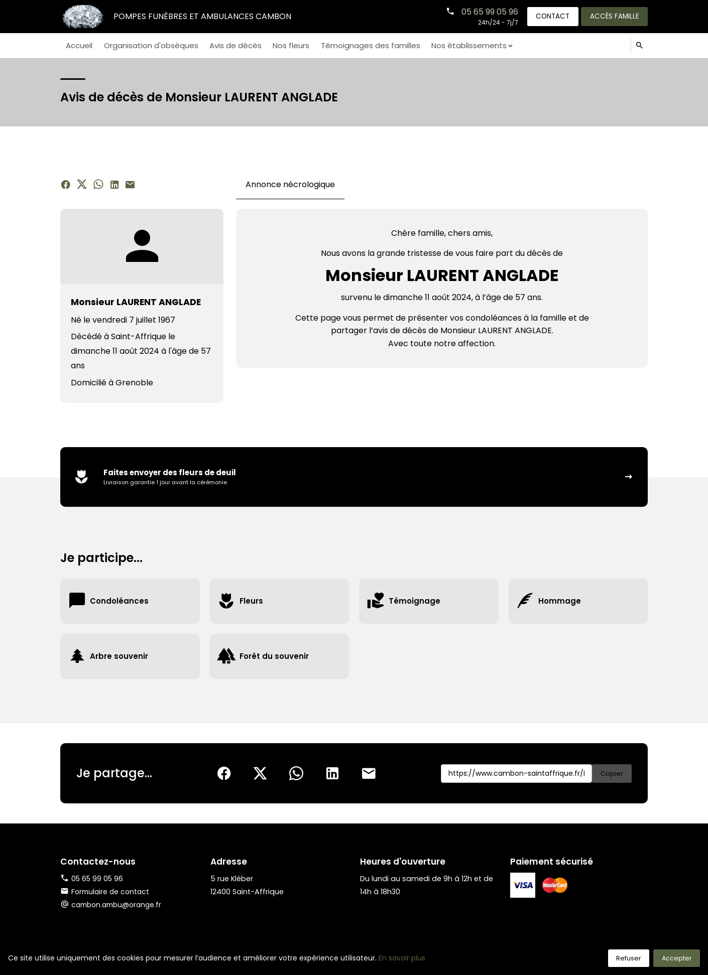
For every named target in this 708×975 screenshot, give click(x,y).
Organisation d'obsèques (145, 45)
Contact (547, 16)
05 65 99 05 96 (481, 11)
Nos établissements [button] (447, 45)
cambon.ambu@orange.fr (119, 906)
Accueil (78, 45)
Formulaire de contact (106, 893)
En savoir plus (402, 958)
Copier (611, 775)
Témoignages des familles (354, 45)
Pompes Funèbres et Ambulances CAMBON (203, 16)
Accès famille (612, 16)
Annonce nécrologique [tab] (290, 184)
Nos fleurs (278, 45)
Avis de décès (226, 45)
